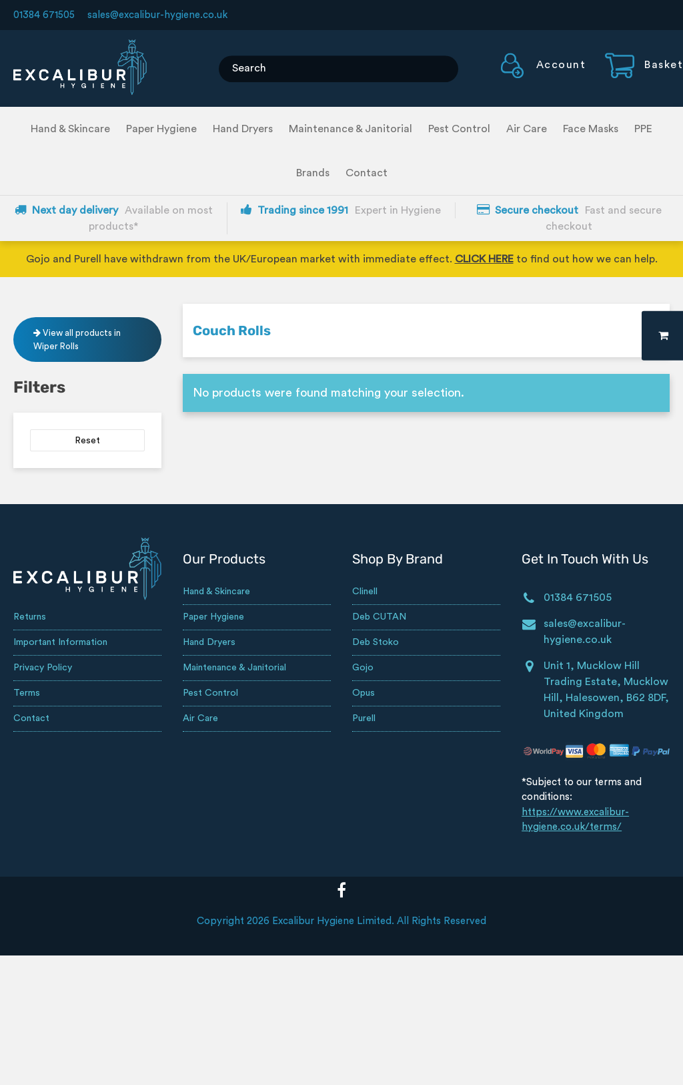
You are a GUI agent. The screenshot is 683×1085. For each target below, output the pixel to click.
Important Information (60, 642)
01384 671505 (44, 15)
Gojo (363, 667)
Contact (367, 173)
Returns (29, 617)
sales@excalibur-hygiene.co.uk (157, 15)
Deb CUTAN (379, 617)
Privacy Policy (42, 667)
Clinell (365, 591)
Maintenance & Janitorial (350, 129)
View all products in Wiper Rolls (77, 340)
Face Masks (590, 129)
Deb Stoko (375, 642)
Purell (364, 718)
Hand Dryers (243, 129)
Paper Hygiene (161, 129)
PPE (643, 129)
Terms (26, 693)
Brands (312, 173)
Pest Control (459, 129)
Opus (363, 693)
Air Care (526, 129)
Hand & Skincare (70, 129)
